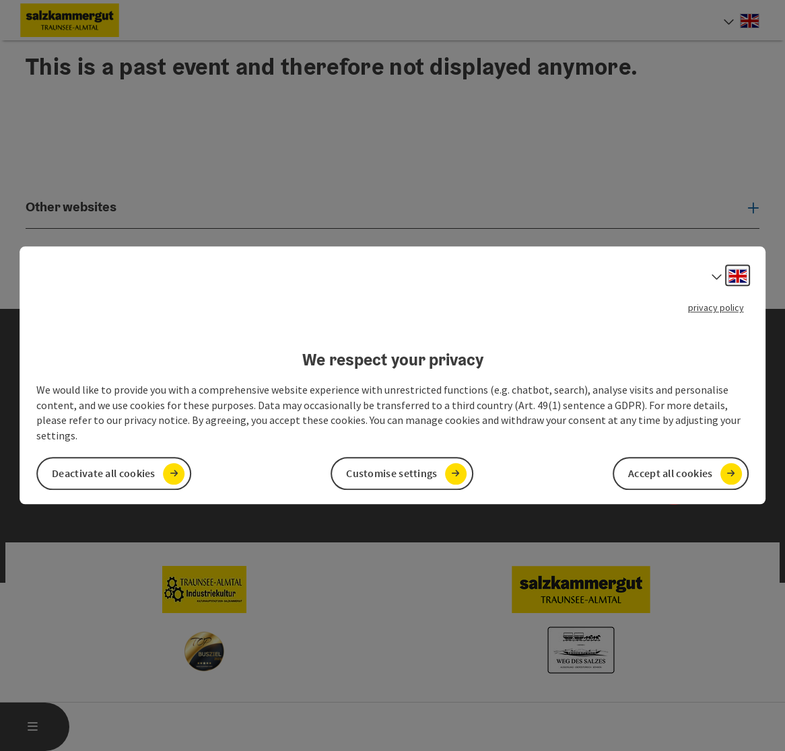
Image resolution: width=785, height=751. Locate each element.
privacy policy (716, 307)
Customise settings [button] (391, 473)
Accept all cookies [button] (670, 473)
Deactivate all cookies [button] (104, 473)
